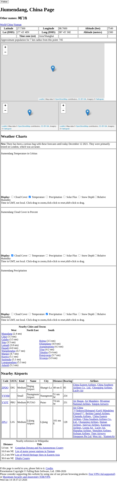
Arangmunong (46, 346)
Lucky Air (78, 390)
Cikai (4, 336)
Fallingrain (100, 99)
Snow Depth (87, 197)
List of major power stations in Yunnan (35, 451)
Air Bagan (78, 401)
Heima (42, 341)
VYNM (6, 395)
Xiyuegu (43, 358)
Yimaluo (43, 352)
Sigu (3, 342)
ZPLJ (4, 422)
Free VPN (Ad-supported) (102, 474)
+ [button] (5, 47)
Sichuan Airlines (81, 433)
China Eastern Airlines (84, 384)
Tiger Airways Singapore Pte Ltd (89, 435)
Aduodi (5, 365)
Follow (4, 1)
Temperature (38, 197)
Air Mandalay (92, 401)
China (10, 24)
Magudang (6, 333)
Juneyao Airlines (90, 425)
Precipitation (55, 197)
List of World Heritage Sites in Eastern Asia (37, 454)
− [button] (5, 52)
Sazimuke (6, 359)
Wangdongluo (8, 351)
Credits (49, 468)
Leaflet (41, 99)
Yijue (42, 349)
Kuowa (5, 356)
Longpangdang (9, 362)
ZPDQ (5, 387)
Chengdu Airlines (82, 416)
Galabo (5, 339)
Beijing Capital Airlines (97, 413)
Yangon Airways (100, 404)
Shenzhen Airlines (101, 430)
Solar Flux (71, 197)
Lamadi (5, 345)
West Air (97, 436)
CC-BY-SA (82, 99)
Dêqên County (22, 458)
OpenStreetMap (61, 99)
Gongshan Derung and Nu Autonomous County (39, 447)
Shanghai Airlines (82, 430)
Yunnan (18, 24)
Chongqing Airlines (102, 387)
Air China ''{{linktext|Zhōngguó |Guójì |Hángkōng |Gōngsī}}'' (93, 410)
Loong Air (88, 427)
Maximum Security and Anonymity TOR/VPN (26, 477)
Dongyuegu (45, 355)
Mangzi (5, 353)
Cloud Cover (20, 197)
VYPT (5, 402)
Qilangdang (45, 343)
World (3, 24)
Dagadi (5, 348)
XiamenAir (109, 436)
